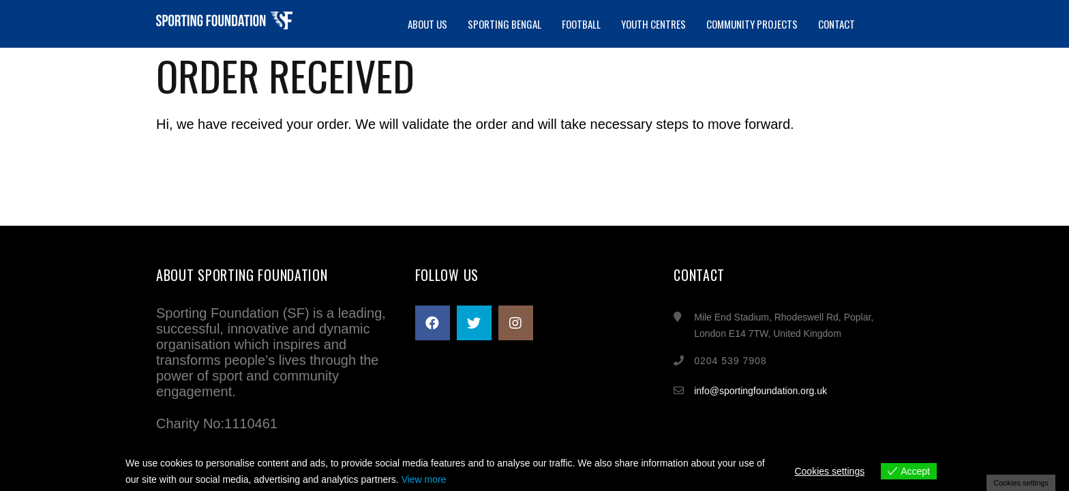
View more (424, 479)
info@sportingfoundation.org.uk (760, 390)
